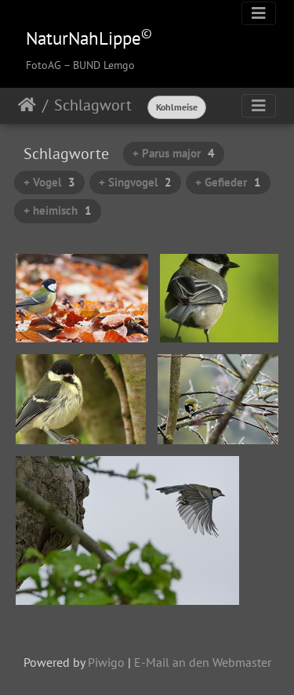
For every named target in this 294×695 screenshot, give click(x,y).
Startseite (27, 105)
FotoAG (43, 65)
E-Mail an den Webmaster (202, 662)
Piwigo (106, 662)
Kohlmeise (177, 107)
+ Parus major (173, 153)
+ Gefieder (228, 182)
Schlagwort (93, 105)
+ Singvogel (135, 182)
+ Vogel (49, 182)
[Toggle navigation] (258, 13)
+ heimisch (58, 210)
